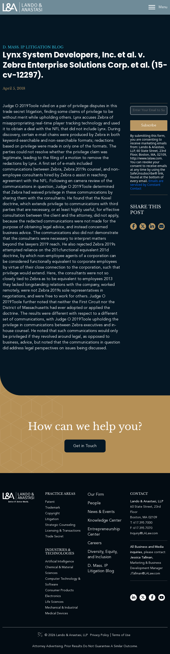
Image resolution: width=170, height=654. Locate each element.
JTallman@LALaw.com (145, 573)
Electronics (53, 596)
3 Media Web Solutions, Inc (40, 634)
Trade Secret (54, 536)
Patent (50, 501)
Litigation (52, 519)
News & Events (101, 512)
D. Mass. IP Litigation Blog (33, 47)
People (94, 503)
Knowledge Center (105, 520)
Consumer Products (59, 590)
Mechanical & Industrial (61, 607)
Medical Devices (56, 613)
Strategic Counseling (60, 524)
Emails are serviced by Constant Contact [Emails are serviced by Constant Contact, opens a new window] (146, 185)
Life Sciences (54, 601)
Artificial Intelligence (59, 561)
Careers (95, 543)
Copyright (52, 513)
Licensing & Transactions (63, 530)
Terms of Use (121, 635)
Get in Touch (85, 446)
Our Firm (96, 495)
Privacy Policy (99, 635)
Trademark (52, 507)
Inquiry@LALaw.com (144, 533)
